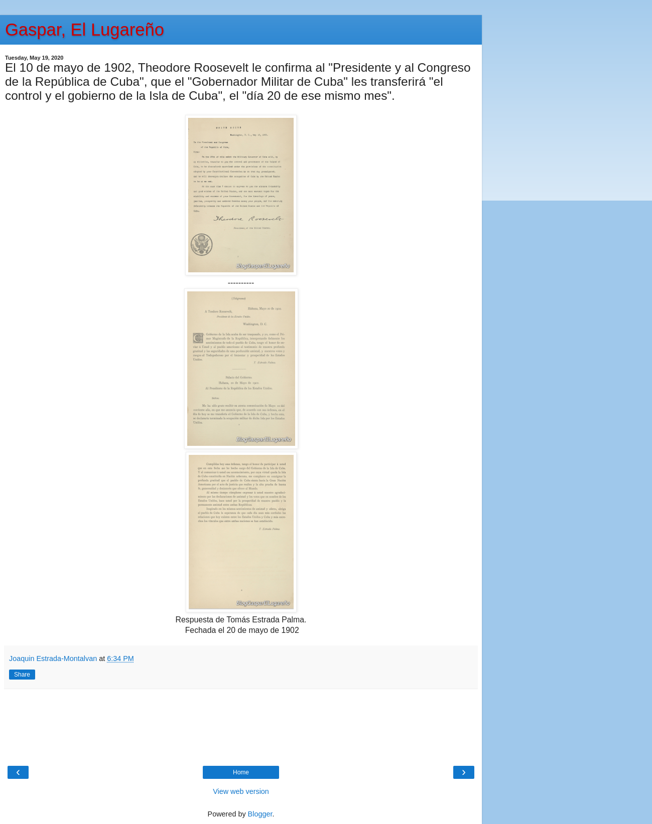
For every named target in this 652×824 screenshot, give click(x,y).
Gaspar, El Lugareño (84, 29)
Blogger (260, 814)
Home (241, 772)
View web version (241, 791)
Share (22, 674)
